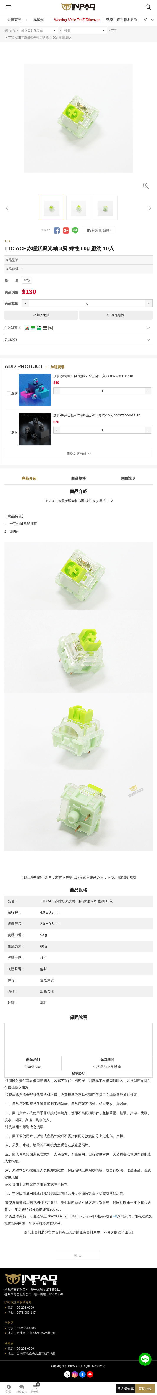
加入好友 (145, 1359)
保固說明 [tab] (128, 478)
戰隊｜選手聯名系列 (121, 20)
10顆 (27, 280)
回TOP (78, 1255)
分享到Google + (65, 230)
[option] (78, 118)
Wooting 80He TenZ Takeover (77, 20)
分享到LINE (75, 230)
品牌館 (38, 20)
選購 (12, 392)
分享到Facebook (56, 230)
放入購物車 (126, 1388)
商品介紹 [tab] (29, 478)
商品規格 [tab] (78, 478)
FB (115, 1216)
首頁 (12, 30)
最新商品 (14, 20)
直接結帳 (145, 1388)
